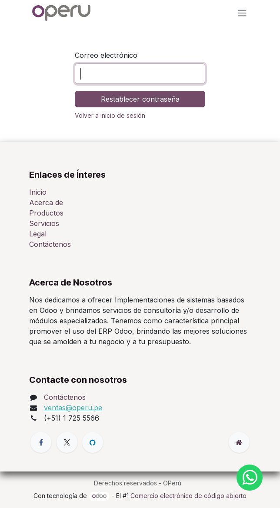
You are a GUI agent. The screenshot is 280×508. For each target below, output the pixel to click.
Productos (46, 213)
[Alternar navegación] (242, 12)
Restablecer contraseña (140, 99)
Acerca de (46, 202)
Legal (38, 233)
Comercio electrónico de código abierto (188, 495)
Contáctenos (50, 244)
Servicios (44, 223)
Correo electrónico (106, 55)
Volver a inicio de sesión (110, 115)
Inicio (38, 192)
